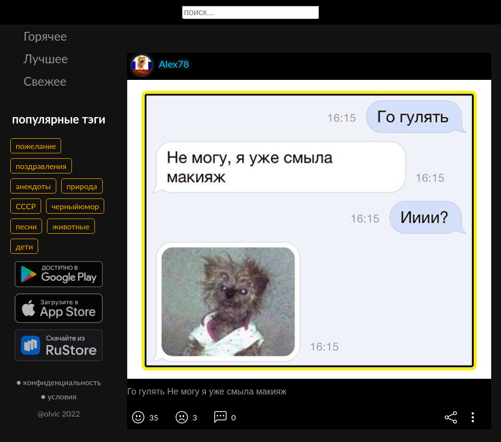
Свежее (45, 81)
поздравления (41, 166)
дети (24, 246)
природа (82, 186)
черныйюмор (75, 206)
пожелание (36, 145)
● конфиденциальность (59, 382)
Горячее (45, 35)
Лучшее (45, 58)
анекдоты (33, 186)
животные (71, 226)
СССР (26, 206)
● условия (59, 396)
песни (26, 226)
